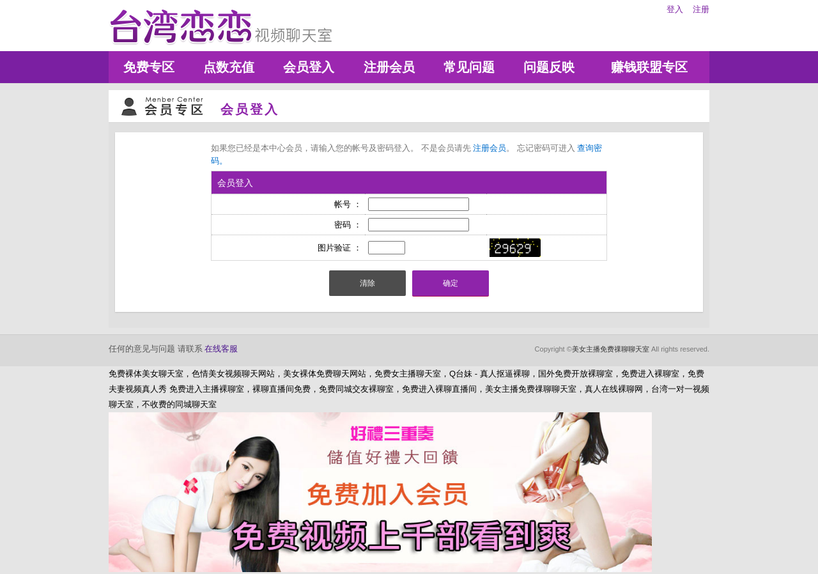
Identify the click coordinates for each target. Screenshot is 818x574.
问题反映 (549, 67)
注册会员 (389, 67)
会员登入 (308, 67)
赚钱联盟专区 (649, 67)
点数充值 (228, 67)
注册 (701, 9)
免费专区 (148, 67)
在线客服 (221, 348)
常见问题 (469, 67)
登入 (675, 9)
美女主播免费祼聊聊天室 (610, 349)
